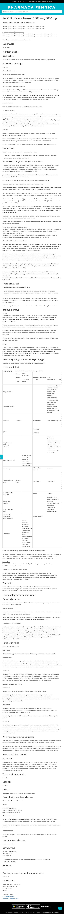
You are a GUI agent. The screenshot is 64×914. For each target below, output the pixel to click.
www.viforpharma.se (8, 896)
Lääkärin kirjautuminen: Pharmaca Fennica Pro (40, 1)
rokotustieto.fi (23, 1)
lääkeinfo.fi (15, 1)
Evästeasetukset (55, 912)
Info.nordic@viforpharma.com (10, 898)
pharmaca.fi (47, 912)
